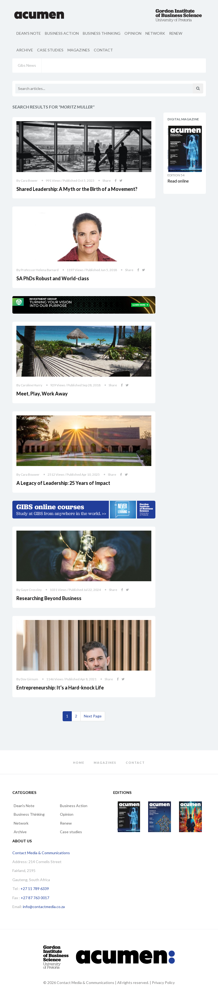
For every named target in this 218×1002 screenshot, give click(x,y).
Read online (178, 180)
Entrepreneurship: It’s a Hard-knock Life (60, 688)
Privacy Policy (163, 982)
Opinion (132, 33)
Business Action (62, 33)
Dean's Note (28, 33)
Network (155, 33)
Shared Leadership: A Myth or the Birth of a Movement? (76, 189)
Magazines (78, 50)
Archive (24, 50)
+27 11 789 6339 (34, 888)
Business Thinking (101, 33)
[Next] (92, 716)
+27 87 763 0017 (35, 897)
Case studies (50, 50)
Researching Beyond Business (48, 598)
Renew (175, 33)
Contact (103, 50)
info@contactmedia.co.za (44, 906)
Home (78, 762)
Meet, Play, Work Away (42, 394)
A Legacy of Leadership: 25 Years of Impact (63, 483)
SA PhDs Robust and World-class (52, 278)
